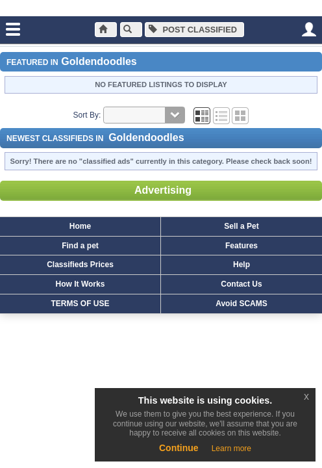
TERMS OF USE (80, 303)
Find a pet (80, 245)
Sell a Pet (241, 226)
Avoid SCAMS (241, 303)
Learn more (231, 448)
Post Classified (193, 29)
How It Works (80, 284)
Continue (179, 448)
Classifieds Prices (80, 264)
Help (241, 264)
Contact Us (241, 284)
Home (80, 226)
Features (241, 245)
